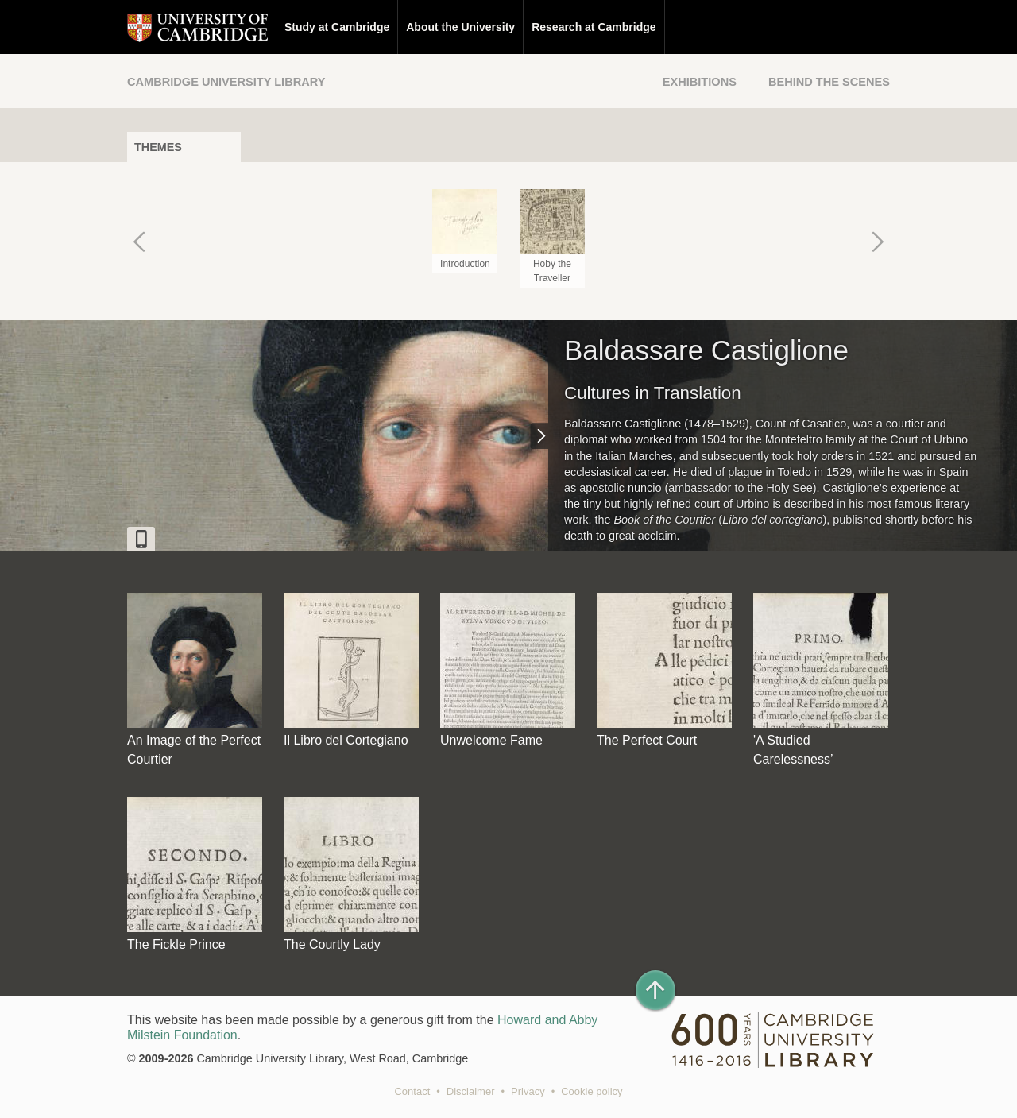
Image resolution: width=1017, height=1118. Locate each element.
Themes (158, 147)
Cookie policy (591, 1091)
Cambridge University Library (226, 81)
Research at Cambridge (593, 27)
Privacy (528, 1091)
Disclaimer (471, 1091)
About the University (460, 27)
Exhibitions (700, 81)
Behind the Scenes (829, 81)
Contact (412, 1091)
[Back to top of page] (655, 990)
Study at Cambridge (336, 27)
